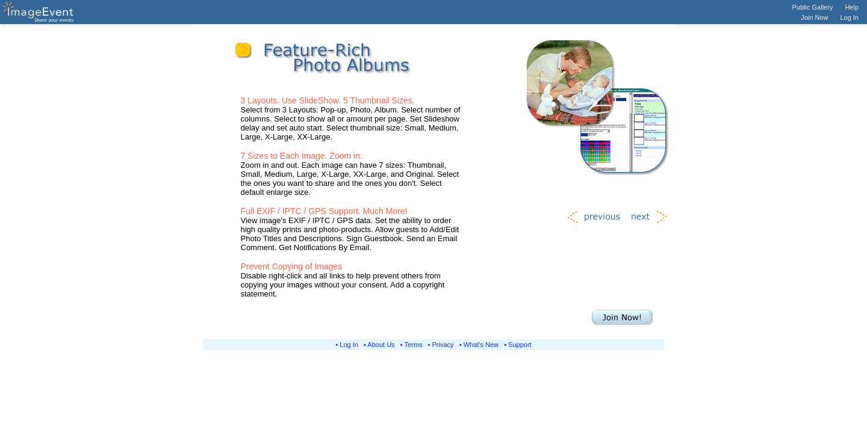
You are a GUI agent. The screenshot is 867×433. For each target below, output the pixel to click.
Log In (849, 17)
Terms (414, 344)
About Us (380, 344)
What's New (481, 344)
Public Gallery (812, 7)
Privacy (443, 344)
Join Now (814, 17)
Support (520, 344)
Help (852, 7)
